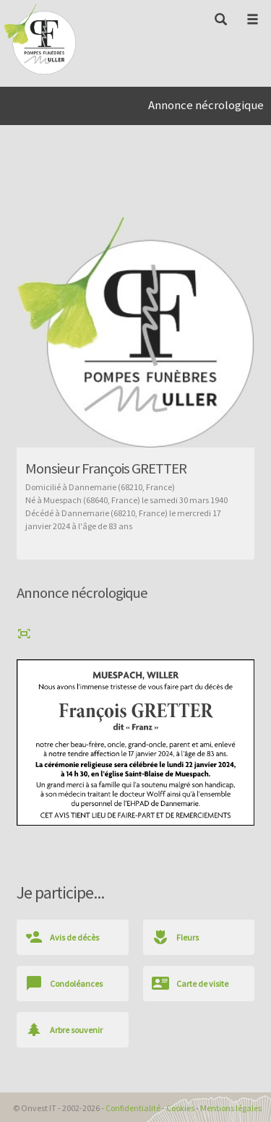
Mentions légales (231, 1107)
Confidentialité (133, 1107)
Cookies (180, 1107)
